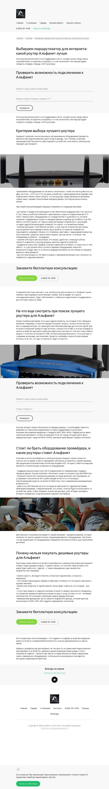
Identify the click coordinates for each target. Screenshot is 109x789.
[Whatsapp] (55, 681)
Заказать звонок (73, 23)
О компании (31, 23)
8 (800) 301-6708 (23, 29)
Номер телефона (24, 409)
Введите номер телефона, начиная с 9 (35, 99)
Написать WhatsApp (41, 29)
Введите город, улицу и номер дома (34, 89)
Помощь (29, 38)
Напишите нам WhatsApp (54, 674)
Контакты (57, 710)
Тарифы (43, 23)
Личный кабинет (56, 23)
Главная (19, 23)
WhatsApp (54, 716)
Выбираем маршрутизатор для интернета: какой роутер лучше (62, 38)
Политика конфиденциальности (54, 730)
